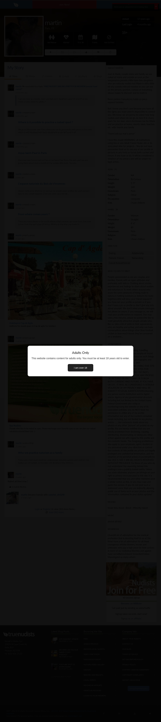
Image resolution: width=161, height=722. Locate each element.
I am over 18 (80, 367)
